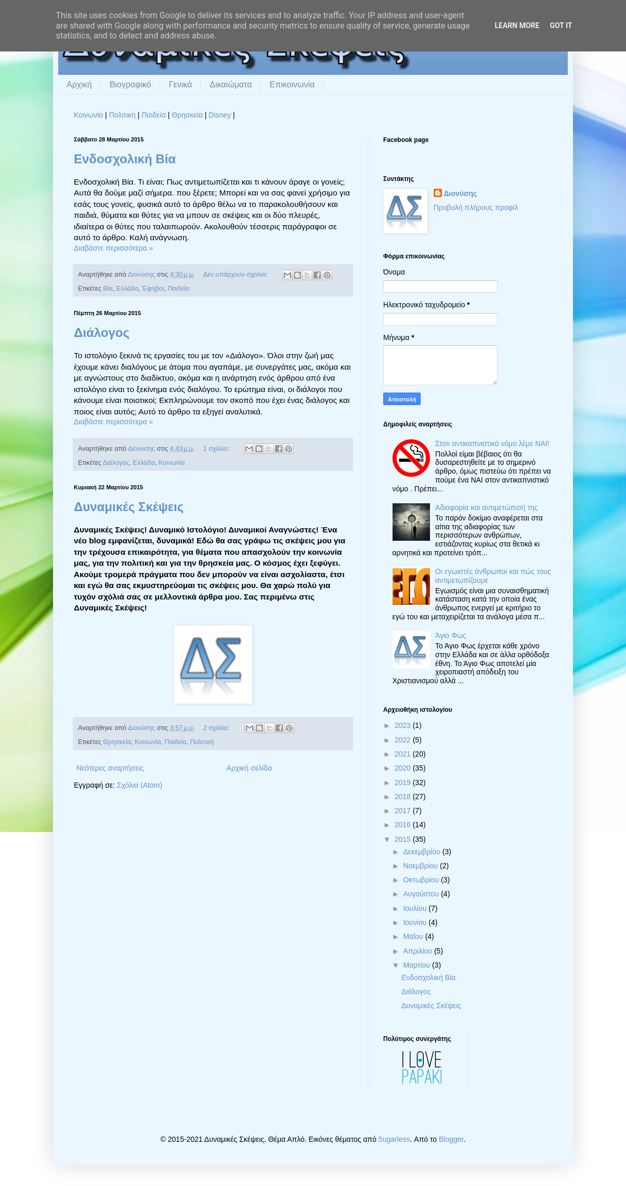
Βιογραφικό (130, 84)
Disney (219, 115)
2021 (404, 754)
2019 (404, 782)
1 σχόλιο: (217, 448)
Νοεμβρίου (421, 866)
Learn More (516, 25)
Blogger (451, 1139)
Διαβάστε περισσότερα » (113, 248)
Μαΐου (414, 936)
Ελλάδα (127, 288)
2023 (404, 725)
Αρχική (79, 84)
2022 (404, 740)
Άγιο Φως (450, 635)
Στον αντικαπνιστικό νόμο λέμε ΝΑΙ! (492, 443)
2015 (404, 839)
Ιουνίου (415, 922)
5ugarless (394, 1139)
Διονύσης (460, 193)
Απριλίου (418, 951)
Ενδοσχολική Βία (125, 159)
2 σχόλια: (217, 728)
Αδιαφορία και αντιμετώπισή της (486, 507)
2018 (404, 796)
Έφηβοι (153, 288)
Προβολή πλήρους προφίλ (476, 207)
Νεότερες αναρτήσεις (110, 768)
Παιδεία (153, 115)
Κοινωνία (88, 115)
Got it (561, 25)
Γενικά (180, 84)
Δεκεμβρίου (422, 852)
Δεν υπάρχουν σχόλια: (236, 274)
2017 (404, 810)
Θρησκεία (187, 115)
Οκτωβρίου (422, 880)
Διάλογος (101, 332)
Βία (107, 288)
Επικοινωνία (292, 84)
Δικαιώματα (231, 84)
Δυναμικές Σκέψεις (129, 507)
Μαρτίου (417, 965)
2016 (404, 824)
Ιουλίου (415, 908)
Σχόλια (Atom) (139, 785)
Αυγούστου (422, 894)
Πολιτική (122, 115)
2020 (404, 768)
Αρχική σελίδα (249, 768)
